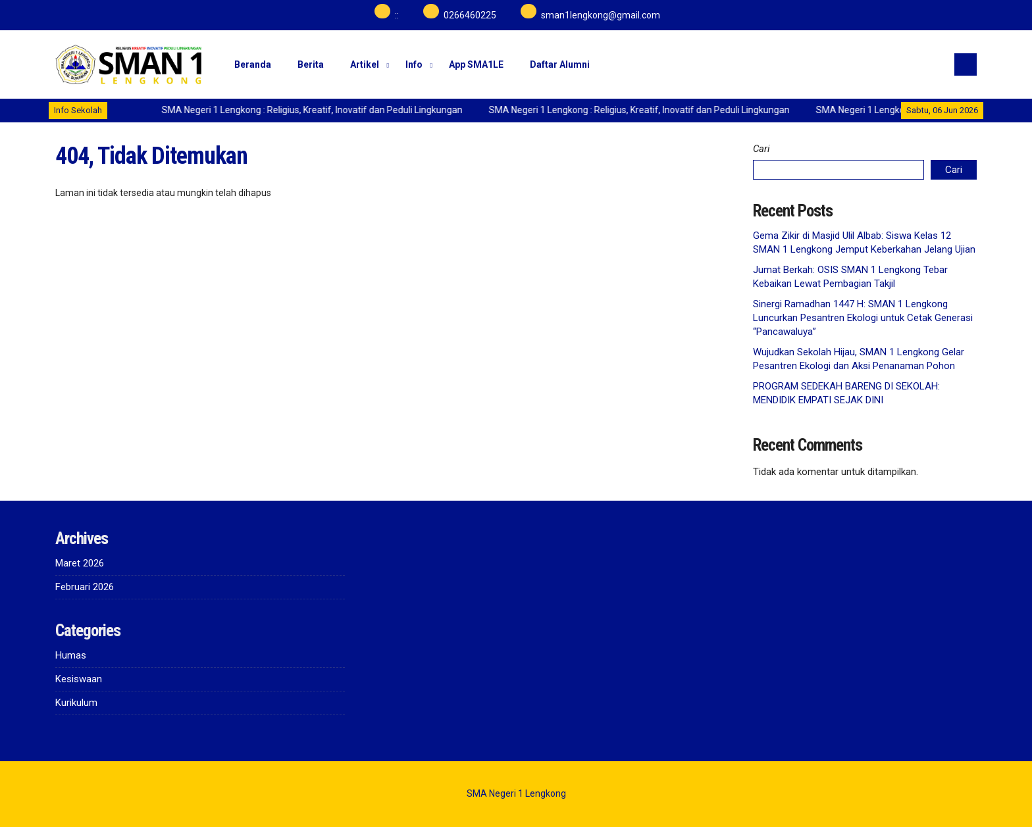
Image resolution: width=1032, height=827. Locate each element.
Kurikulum (76, 703)
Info (414, 64)
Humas (70, 655)
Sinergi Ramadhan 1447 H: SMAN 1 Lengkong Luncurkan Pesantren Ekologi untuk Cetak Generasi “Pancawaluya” (863, 318)
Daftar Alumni (560, 64)
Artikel (364, 64)
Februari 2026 (84, 587)
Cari (761, 149)
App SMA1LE (476, 64)
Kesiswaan (78, 679)
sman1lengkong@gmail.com (600, 15)
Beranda (252, 64)
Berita (310, 64)
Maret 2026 (79, 563)
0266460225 (470, 15)
